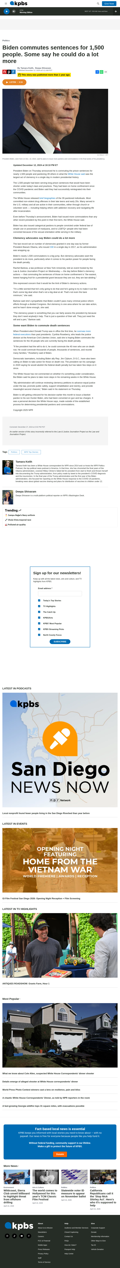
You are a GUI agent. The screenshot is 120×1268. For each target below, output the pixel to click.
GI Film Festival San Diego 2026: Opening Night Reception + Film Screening (41, 898)
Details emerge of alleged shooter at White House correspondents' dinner (40, 1081)
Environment (9, 1187)
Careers (41, 1236)
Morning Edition (26, 13)
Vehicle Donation (97, 1249)
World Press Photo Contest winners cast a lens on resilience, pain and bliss (41, 1090)
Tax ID (93, 1245)
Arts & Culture (38, 1187)
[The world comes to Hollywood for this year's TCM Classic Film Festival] (45, 1177)
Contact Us (69, 1236)
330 (52, 247)
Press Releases (44, 1249)
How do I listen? (71, 1245)
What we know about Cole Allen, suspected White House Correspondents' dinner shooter (48, 1073)
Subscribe (60, 641)
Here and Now (103, 12)
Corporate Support (98, 1228)
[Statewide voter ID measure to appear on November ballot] (74, 1177)
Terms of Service (44, 1262)
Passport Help (70, 1249)
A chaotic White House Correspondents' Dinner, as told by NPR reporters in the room (46, 1098)
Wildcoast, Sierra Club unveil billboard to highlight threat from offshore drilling (17, 1196)
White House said (76, 174)
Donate (60, 1154)
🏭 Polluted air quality (15, 524)
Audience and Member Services (76, 1228)
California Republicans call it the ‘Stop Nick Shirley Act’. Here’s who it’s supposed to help (103, 1198)
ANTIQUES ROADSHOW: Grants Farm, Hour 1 (25, 983)
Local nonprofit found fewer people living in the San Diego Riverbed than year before (46, 813)
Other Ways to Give (98, 1241)
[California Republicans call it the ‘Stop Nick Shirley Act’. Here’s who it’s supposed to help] (103, 1177)
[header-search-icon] (98, 4)
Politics (6, 40)
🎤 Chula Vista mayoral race (18, 520)
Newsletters (42, 1232)
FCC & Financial (44, 1241)
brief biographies (47, 198)
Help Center (69, 1254)
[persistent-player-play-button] (6, 12)
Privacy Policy (43, 1254)
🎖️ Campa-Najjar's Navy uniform (20, 515)
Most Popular (11, 998)
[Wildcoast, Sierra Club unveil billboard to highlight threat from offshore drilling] (17, 1177)
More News (11, 1165)
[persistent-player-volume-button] (14, 12)
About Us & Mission (45, 1228)
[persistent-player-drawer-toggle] (116, 12)
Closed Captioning (71, 1232)
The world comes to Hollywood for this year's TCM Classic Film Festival (44, 1195)
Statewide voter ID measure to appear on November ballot (73, 1193)
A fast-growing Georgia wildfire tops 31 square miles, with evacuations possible (43, 1106)
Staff (39, 1258)
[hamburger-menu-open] (6, 3)
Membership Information (100, 1236)
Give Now (109, 3)
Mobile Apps (42, 1245)
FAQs (67, 1241)
